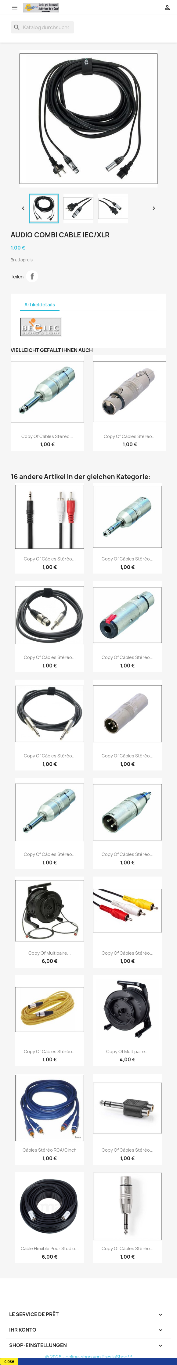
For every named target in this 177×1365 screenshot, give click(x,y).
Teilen (32, 276)
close (9, 1361)
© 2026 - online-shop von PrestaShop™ (88, 1357)
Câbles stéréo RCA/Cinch (50, 1150)
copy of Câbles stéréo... (47, 436)
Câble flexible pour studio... (50, 1248)
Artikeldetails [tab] (39, 305)
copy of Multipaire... (49, 953)
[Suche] (42, 27)
